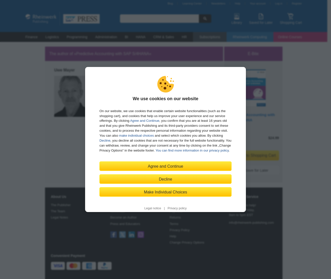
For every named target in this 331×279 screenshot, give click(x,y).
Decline (104, 140)
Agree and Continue (144, 121)
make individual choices (136, 135)
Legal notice (152, 208)
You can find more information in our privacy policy (192, 150)
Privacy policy (177, 208)
